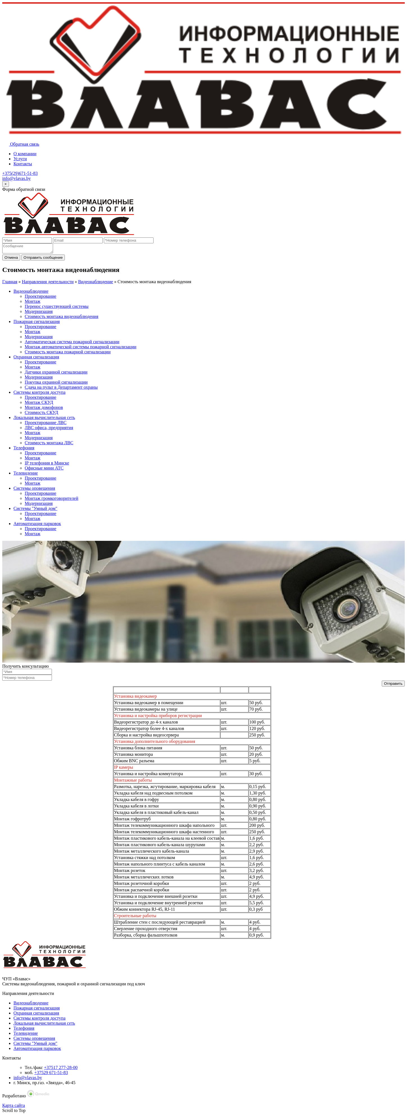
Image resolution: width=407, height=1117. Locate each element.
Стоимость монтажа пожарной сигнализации (68, 353)
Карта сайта (13, 1107)
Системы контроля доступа (39, 394)
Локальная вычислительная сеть (44, 419)
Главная (9, 283)
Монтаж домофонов (44, 409)
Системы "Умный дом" (35, 510)
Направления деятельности (48, 283)
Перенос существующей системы (56, 308)
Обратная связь (20, 144)
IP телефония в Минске (47, 464)
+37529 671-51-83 (51, 1074)
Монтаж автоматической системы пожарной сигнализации (80, 348)
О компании (24, 153)
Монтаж (32, 303)
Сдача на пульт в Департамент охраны (61, 388)
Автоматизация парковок (37, 525)
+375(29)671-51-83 (20, 173)
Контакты (22, 163)
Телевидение (25, 474)
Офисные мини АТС (44, 469)
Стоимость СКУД (41, 414)
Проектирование (40, 298)
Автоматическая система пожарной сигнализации (72, 343)
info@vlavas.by (16, 178)
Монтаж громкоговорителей (51, 500)
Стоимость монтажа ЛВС (49, 444)
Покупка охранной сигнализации (56, 383)
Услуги (20, 158)
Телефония (23, 449)
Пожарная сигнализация (36, 323)
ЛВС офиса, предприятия (49, 429)
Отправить (393, 685)
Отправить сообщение (43, 259)
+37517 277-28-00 (61, 1069)
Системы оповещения (34, 489)
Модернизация (39, 313)
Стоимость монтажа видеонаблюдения (61, 318)
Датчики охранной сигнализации (56, 373)
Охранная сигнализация (36, 358)
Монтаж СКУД (39, 404)
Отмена (11, 259)
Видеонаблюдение (95, 283)
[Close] (5, 184)
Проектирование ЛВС (46, 424)
